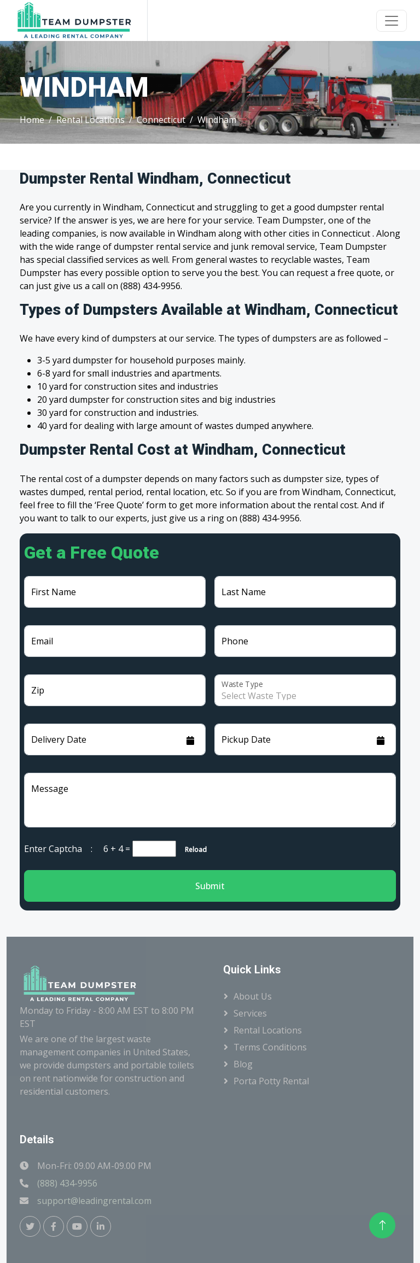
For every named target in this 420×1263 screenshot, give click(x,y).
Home (32, 120)
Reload (192, 849)
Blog (243, 1064)
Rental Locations (90, 120)
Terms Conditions (270, 1047)
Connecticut (161, 120)
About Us (253, 996)
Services (250, 1013)
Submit (210, 886)
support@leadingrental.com (94, 1201)
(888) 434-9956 (67, 1183)
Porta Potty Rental (271, 1081)
